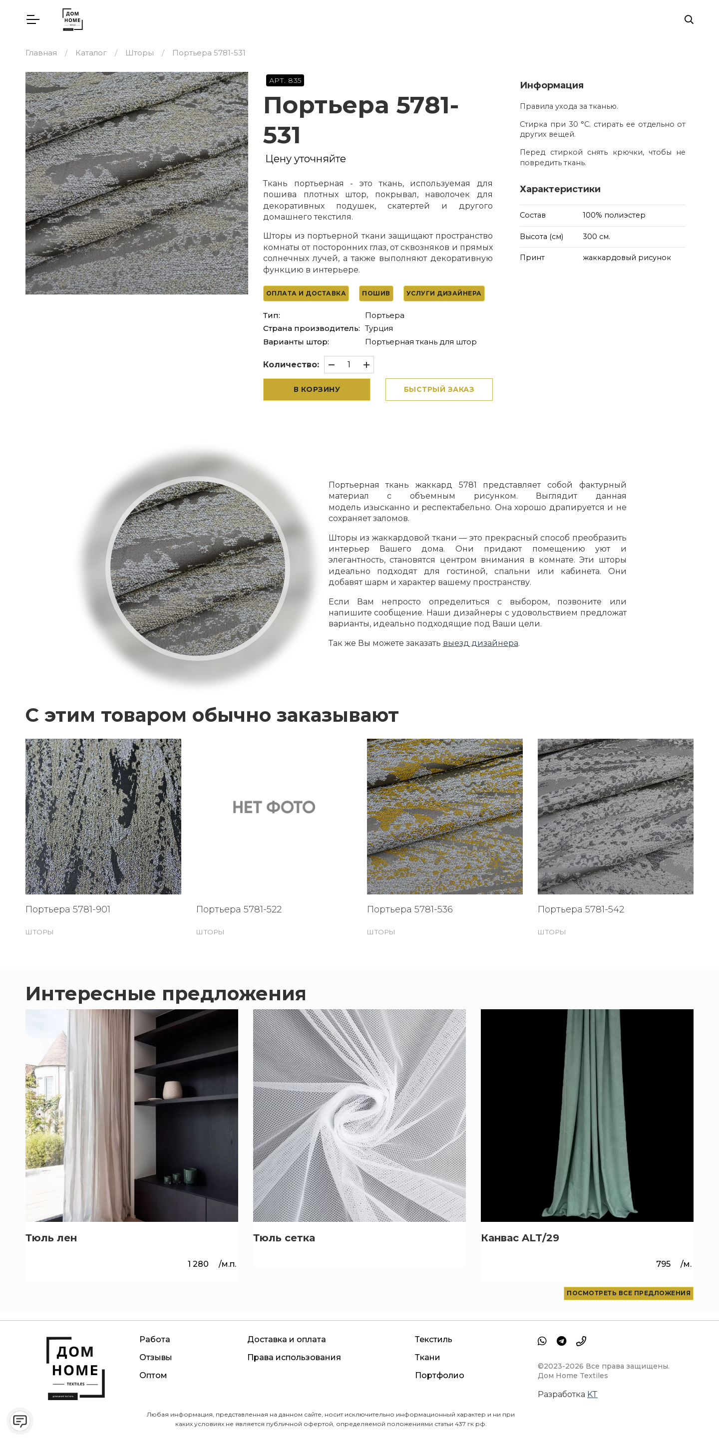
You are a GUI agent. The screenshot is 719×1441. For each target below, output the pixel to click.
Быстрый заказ (439, 389)
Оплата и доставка (306, 293)
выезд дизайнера (480, 643)
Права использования (294, 1357)
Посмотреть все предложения (629, 1293)
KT (592, 1394)
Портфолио (439, 1375)
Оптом (153, 1375)
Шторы (39, 932)
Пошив (376, 293)
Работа (154, 1339)
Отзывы (155, 1357)
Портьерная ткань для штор (421, 341)
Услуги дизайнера (444, 293)
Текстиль (433, 1339)
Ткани (427, 1357)
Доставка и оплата (286, 1339)
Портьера (384, 315)
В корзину (317, 389)
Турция (379, 328)
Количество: (291, 364)
